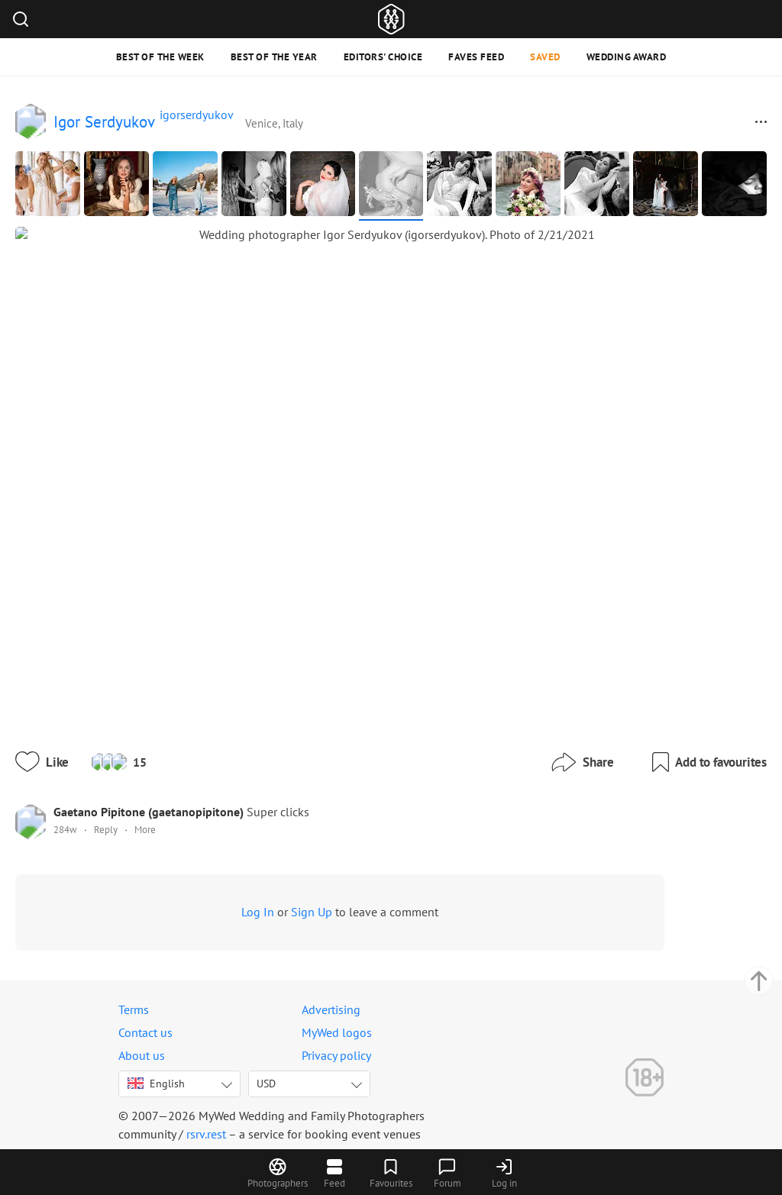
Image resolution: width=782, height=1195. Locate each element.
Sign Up (343, 869)
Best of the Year (274, 56)
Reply (138, 786)
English (156, 1076)
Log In (289, 869)
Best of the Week (160, 56)
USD (266, 1076)
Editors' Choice (383, 56)
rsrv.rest (206, 1126)
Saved (545, 56)
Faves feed (476, 56)
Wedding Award (626, 56)
